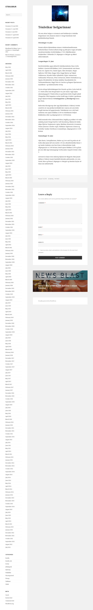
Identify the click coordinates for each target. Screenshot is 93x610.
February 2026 (9, 76)
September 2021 (10, 230)
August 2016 (8, 405)
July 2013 (8, 512)
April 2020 (8, 277)
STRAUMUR (10, 6)
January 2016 (9, 425)
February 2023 (9, 180)
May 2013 (8, 518)
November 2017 (9, 361)
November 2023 (9, 154)
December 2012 (9, 533)
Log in (7, 595)
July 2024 (8, 131)
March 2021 (8, 247)
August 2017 (8, 370)
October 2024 (9, 122)
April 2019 (8, 311)
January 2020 (9, 285)
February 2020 (9, 282)
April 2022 (8, 210)
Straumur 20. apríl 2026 (12, 37)
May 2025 (8, 102)
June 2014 (8, 480)
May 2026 (8, 67)
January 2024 (9, 148)
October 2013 (9, 503)
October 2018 (9, 329)
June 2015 (8, 445)
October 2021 (9, 227)
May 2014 (8, 483)
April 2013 (8, 521)
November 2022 (9, 189)
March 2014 (8, 489)
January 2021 (9, 253)
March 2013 (8, 524)
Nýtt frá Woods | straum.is (12, 55)
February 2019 (9, 317)
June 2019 (8, 306)
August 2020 (8, 265)
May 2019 (8, 309)
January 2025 (9, 114)
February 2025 (9, 111)
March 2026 (8, 73)
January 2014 (9, 495)
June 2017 (8, 375)
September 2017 (10, 367)
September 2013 (10, 506)
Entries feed (8, 598)
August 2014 (8, 474)
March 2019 (8, 314)
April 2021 (8, 244)
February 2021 (9, 250)
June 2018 (8, 341)
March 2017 (8, 384)
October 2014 (9, 469)
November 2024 (9, 119)
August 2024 (8, 128)
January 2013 (9, 530)
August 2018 (8, 335)
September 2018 (10, 332)
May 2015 (8, 448)
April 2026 (8, 70)
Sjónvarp (7, 570)
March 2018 (8, 349)
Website (41, 242)
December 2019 (9, 288)
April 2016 (8, 416)
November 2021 (9, 224)
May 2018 (8, 343)
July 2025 (8, 96)
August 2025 (8, 93)
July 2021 (8, 236)
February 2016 (9, 422)
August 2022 (8, 198)
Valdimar (8, 581)
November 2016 (9, 396)
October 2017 (9, 364)
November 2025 (9, 84)
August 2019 (8, 300)
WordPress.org (9, 603)
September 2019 (10, 297)
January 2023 (9, 183)
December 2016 (9, 393)
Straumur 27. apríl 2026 (12, 35)
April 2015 (8, 451)
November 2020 (9, 259)
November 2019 (9, 291)
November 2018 (9, 326)
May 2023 (8, 172)
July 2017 (8, 373)
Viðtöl (7, 584)
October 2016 (9, 399)
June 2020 (8, 271)
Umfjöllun (8, 572)
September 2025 (10, 90)
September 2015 (10, 437)
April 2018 (8, 346)
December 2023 (9, 151)
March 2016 (8, 419)
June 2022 (8, 204)
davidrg (51, 179)
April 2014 (8, 486)
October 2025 (9, 87)
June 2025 (8, 99)
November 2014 (9, 466)
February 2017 (9, 387)
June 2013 (8, 515)
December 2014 (9, 463)
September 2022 (10, 195)
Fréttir (7, 564)
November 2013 (9, 501)
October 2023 (9, 157)
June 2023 (8, 169)
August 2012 (8, 544)
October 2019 (9, 294)
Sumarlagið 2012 (11, 56)
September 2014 (10, 471)
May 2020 (8, 274)
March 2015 (8, 454)
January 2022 (9, 218)
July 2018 (8, 338)
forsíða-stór (8, 561)
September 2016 (10, 402)
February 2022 (9, 215)
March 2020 (8, 279)
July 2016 (8, 407)
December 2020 (9, 256)
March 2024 (8, 143)
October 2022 (9, 192)
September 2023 (10, 160)
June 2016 (8, 410)
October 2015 (9, 434)
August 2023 (8, 163)
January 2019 (9, 320)
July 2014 (8, 477)
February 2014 (9, 492)
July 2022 (8, 201)
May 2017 (8, 378)
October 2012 (9, 538)
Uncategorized (9, 575)
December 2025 (9, 82)
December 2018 (9, 323)
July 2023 (8, 166)
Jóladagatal (8, 567)
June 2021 (8, 239)
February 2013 (9, 527)
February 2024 (9, 146)
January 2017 (9, 390)
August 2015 (8, 439)
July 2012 (8, 547)
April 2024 (8, 140)
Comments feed (9, 601)
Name (40, 227)
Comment (42, 203)
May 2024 (8, 137)
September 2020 (10, 262)
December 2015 (9, 428)
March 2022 (8, 212)
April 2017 (8, 381)
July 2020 (8, 268)
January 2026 (9, 79)
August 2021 (8, 233)
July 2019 (8, 303)
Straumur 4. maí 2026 (11, 32)
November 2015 (9, 431)
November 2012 (9, 535)
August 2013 (8, 509)
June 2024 (8, 134)
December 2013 (9, 498)
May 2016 (8, 413)
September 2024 (10, 125)
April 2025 (8, 105)
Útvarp (7, 578)
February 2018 (9, 352)
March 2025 (8, 108)
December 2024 (9, 116)
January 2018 (9, 355)
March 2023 (8, 178)
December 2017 (9, 358)
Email (40, 235)
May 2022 (8, 207)
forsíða (7, 558)
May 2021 (8, 242)
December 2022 (9, 186)
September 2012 (10, 541)
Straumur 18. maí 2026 (11, 26)
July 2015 (8, 442)
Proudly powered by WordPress (47, 301)
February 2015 (9, 457)
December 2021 (9, 221)
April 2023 (8, 175)
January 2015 (9, 460)
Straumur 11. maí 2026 (11, 29)
